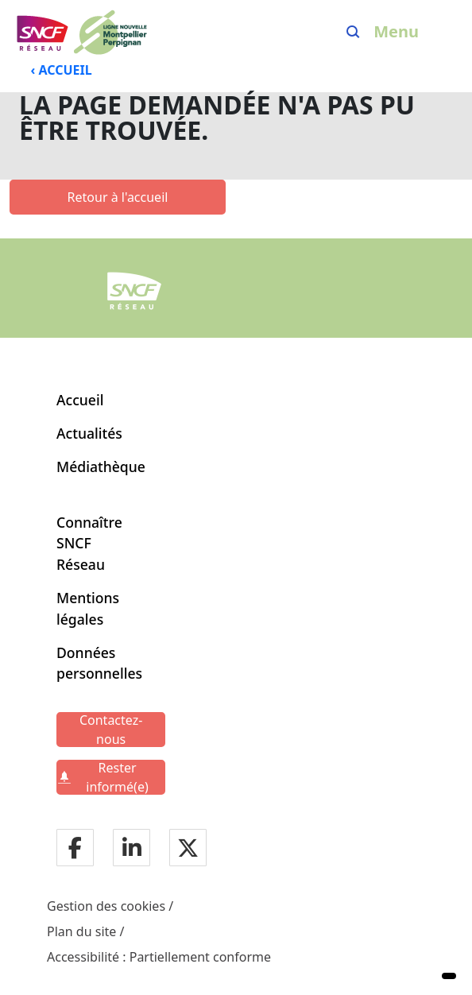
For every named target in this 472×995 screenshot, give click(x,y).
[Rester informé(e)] (110, 777)
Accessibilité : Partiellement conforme (159, 957)
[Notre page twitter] (188, 849)
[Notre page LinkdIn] (131, 849)
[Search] (353, 32)
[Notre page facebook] (75, 849)
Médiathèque (100, 466)
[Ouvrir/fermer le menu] (408, 32)
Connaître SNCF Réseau (89, 543)
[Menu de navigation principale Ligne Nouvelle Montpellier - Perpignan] (81, 31)
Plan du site (81, 931)
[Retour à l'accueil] (118, 197)
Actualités (89, 433)
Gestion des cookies (106, 906)
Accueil (79, 399)
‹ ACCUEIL (61, 70)
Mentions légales (87, 608)
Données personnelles (94, 663)
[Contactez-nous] (110, 729)
